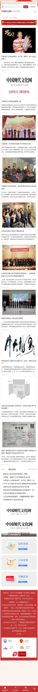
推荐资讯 (12, 493)
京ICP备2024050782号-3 (11, 646)
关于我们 (19, 657)
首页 (10, 18)
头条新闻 (15, 18)
